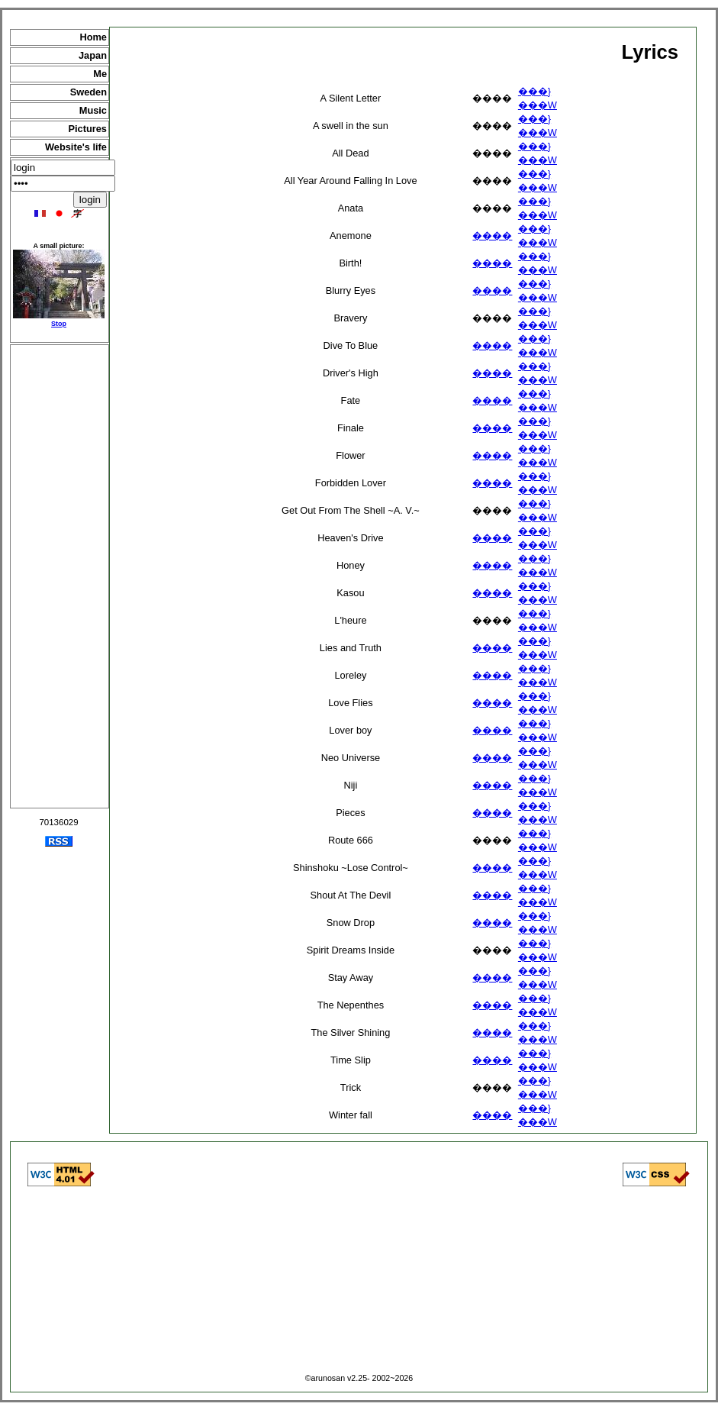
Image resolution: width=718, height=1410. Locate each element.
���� (492, 235)
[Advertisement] (59, 576)
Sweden (88, 92)
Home (93, 37)
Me (100, 73)
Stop (58, 323)
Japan (93, 55)
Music (93, 110)
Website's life (76, 147)
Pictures (87, 128)
